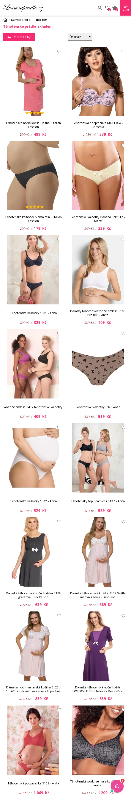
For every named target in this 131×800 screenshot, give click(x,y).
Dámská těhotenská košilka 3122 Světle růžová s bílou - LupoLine (98, 595)
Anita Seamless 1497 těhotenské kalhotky (33, 407)
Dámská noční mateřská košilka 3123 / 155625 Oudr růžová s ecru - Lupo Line (33, 689)
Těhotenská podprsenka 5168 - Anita (33, 783)
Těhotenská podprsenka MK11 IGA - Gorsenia (97, 125)
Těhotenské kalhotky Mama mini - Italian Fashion (33, 219)
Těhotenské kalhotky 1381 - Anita (33, 313)
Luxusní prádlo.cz (34, 7)
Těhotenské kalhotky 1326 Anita (97, 407)
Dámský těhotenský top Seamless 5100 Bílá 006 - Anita (97, 313)
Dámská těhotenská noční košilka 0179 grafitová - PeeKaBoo (33, 595)
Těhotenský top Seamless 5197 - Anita (98, 501)
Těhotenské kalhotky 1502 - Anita (33, 501)
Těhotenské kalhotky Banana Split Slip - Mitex (97, 219)
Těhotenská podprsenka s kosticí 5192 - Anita (98, 783)
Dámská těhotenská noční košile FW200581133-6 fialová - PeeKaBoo (97, 689)
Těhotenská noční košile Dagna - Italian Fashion (33, 125)
